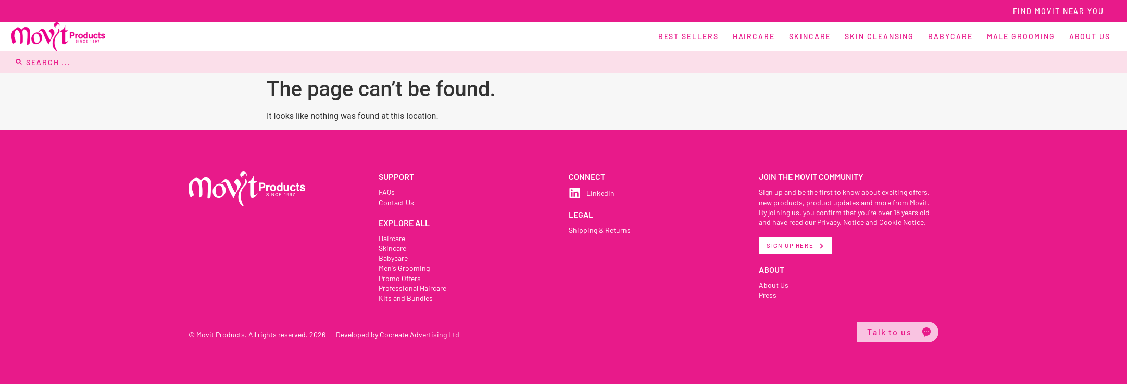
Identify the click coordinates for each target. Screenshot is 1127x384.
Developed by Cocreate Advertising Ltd (400, 334)
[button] (727, 37)
